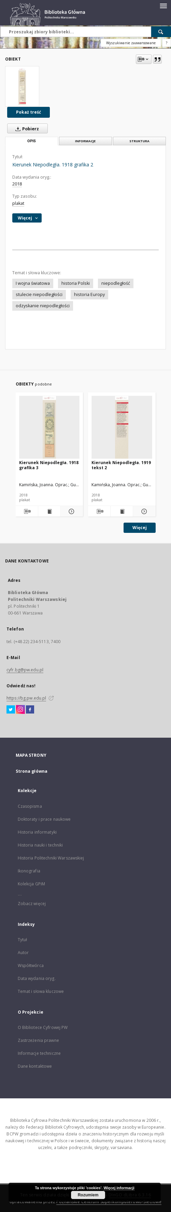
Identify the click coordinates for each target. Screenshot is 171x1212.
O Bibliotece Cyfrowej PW (43, 1027)
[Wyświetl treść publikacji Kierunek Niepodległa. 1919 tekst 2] (122, 511)
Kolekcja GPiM (31, 884)
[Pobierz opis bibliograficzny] (26, 511)
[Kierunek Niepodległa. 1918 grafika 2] (22, 86)
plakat (18, 203)
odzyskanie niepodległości (43, 306)
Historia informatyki (37, 832)
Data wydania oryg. (37, 978)
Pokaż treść (28, 112)
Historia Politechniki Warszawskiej (51, 858)
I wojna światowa (33, 283)
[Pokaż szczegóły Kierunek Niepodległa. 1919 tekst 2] (143, 511)
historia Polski (75, 283)
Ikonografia (29, 871)
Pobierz (26, 129)
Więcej (139, 527)
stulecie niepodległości (39, 294)
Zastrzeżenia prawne (38, 1040)
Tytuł (22, 940)
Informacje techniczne (39, 1053)
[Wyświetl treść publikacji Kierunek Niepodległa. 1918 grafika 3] (49, 511)
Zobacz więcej (32, 903)
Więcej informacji (118, 1188)
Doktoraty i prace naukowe (44, 819)
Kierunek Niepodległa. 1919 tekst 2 (121, 465)
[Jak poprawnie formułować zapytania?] (166, 43)
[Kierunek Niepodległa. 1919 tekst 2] (122, 427)
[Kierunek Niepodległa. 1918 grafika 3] (49, 427)
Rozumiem (88, 1195)
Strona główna (32, 771)
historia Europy (89, 294)
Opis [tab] (31, 141)
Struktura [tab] (139, 141)
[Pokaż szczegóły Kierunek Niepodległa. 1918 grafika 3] (71, 511)
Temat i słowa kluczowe (41, 991)
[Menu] (163, 5)
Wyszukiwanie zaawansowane (131, 42)
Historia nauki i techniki (40, 845)
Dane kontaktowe (35, 1066)
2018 (17, 184)
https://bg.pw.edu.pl (26, 698)
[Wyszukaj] (161, 31)
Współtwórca (31, 965)
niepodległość (115, 283)
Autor (23, 952)
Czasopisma (30, 806)
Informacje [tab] (85, 141)
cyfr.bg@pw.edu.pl (24, 670)
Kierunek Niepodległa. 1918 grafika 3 (49, 465)
